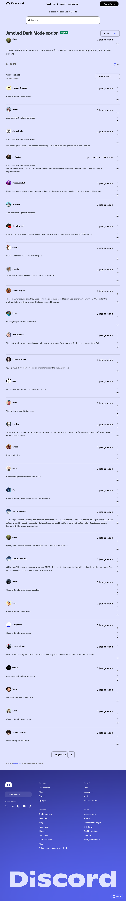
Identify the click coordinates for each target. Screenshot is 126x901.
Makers (42, 831)
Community (44, 835)
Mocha (15, 110)
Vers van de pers (91, 801)
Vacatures (88, 792)
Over (86, 788)
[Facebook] (7, 64)
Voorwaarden (90, 814)
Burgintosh (17, 625)
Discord (52, 12)
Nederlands (14, 794)
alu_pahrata (17, 131)
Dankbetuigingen (91, 831)
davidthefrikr (18, 226)
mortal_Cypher (18, 646)
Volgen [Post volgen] (107, 33)
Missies (42, 844)
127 (117, 64)
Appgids (43, 801)
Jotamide (16, 204)
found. (15, 668)
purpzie (15, 269)
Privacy (87, 818)
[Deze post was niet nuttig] (117, 48)
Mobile (74, 12)
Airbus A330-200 (19, 511)
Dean (14, 403)
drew (14, 39)
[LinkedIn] (14, 64)
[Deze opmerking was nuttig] (117, 88)
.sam (14, 381)
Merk (86, 796)
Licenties (88, 835)
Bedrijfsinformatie (92, 840)
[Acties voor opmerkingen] (117, 100)
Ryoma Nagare (18, 290)
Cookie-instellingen (92, 823)
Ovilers (15, 247)
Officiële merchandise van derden (54, 848)
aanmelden (17, 763)
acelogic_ (16, 157)
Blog (41, 823)
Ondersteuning (45, 814)
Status (41, 796)
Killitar (15, 711)
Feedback (50, 4)
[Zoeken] (63, 20)
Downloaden (44, 788)
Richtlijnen (88, 827)
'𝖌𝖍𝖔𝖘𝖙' (14, 689)
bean (14, 468)
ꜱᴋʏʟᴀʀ (15, 582)
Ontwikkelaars (45, 840)
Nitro (41, 792)
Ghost (15, 447)
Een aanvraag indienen (68, 4)
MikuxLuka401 (18, 183)
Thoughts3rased (19, 732)
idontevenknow (19, 359)
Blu (13, 490)
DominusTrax (18, 335)
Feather (15, 424)
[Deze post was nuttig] (117, 40)
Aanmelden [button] (109, 4)
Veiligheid (43, 818)
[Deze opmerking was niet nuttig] (117, 95)
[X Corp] (11, 64)
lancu (14, 313)
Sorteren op (104, 76)
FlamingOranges (19, 88)
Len (14, 603)
